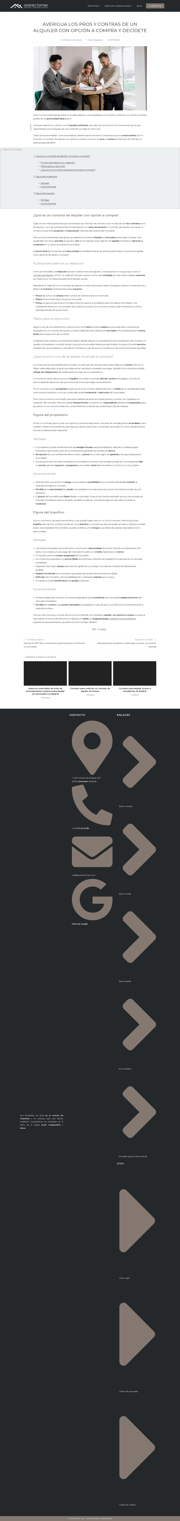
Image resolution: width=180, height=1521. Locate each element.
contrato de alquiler (43, 275)
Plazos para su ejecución (53, 166)
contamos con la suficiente (114, 618)
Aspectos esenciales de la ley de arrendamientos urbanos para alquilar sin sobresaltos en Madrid (45, 691)
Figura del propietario (46, 176)
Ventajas (45, 183)
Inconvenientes (48, 187)
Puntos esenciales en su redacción (58, 162)
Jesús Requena (95, 40)
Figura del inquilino (45, 193)
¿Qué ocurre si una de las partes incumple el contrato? (68, 170)
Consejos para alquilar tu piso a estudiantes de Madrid (135, 689)
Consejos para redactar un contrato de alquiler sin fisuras (90, 689)
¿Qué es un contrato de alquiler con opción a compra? (63, 156)
